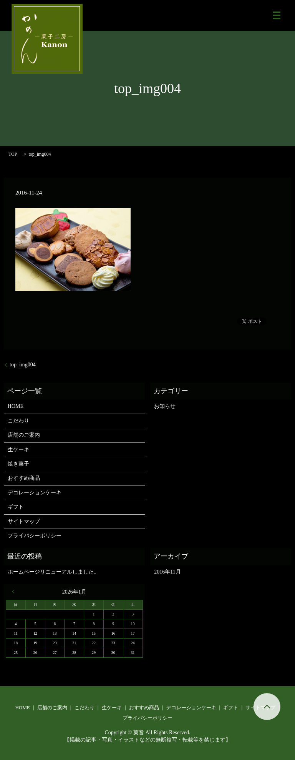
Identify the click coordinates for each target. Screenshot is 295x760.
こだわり (18, 421)
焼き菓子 (18, 464)
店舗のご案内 (24, 435)
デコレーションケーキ (34, 493)
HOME (15, 406)
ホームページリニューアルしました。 (53, 572)
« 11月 (15, 591)
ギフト (16, 507)
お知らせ (165, 406)
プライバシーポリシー (34, 536)
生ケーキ (18, 449)
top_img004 (23, 365)
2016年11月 (167, 572)
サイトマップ (24, 521)
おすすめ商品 (24, 478)
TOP (12, 154)
